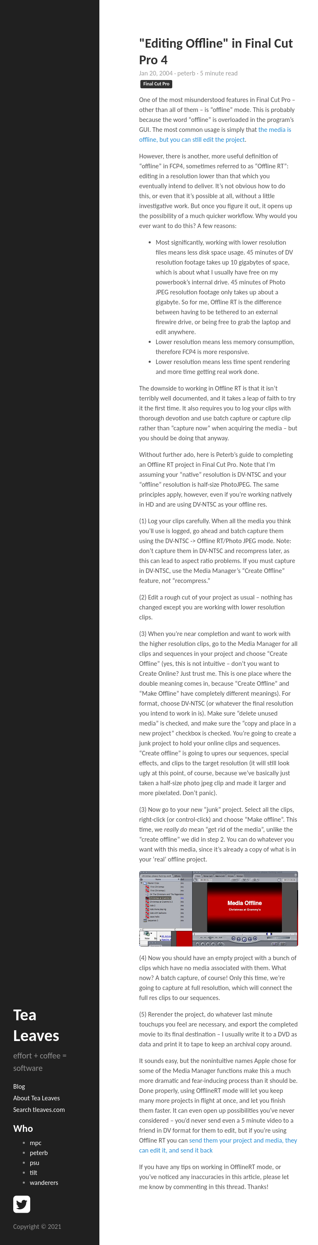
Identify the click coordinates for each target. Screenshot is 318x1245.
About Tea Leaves (36, 1098)
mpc (35, 1143)
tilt (33, 1173)
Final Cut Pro (156, 84)
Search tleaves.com (39, 1110)
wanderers (44, 1183)
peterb (39, 1153)
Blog (19, 1086)
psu (34, 1163)
